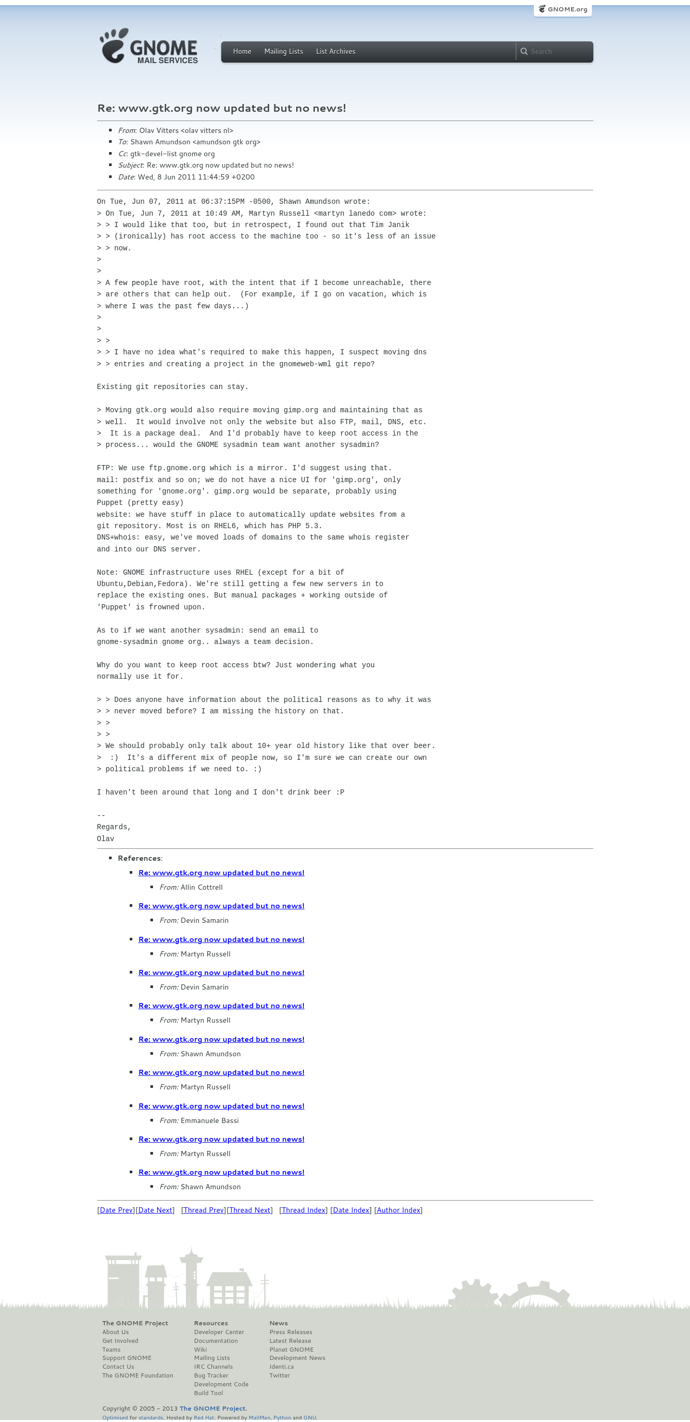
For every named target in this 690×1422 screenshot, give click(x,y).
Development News (297, 1358)
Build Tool (208, 1393)
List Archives (335, 51)
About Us (115, 1332)
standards (151, 1417)
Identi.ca (281, 1367)
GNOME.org (567, 9)
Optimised (115, 1417)
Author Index (398, 1210)
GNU (309, 1417)
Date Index (351, 1210)
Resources (211, 1323)
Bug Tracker (211, 1375)
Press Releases (290, 1332)
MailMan (259, 1417)
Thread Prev (203, 1210)
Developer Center (219, 1332)
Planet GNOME (291, 1349)
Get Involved (120, 1341)
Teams (111, 1349)
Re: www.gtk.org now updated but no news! (222, 872)
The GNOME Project (135, 1323)
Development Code (221, 1384)
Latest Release (290, 1341)
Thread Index (304, 1210)
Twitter (279, 1375)
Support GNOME (127, 1358)
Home (242, 51)
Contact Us (118, 1367)
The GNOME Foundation (138, 1375)
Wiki (200, 1349)
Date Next (155, 1210)
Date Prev (116, 1210)
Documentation (216, 1341)
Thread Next (249, 1210)
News (278, 1323)
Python (282, 1417)
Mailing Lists (283, 51)
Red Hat (203, 1417)
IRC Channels (213, 1367)
